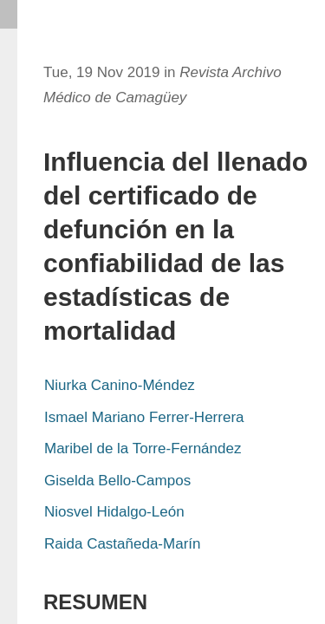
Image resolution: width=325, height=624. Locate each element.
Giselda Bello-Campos (117, 480)
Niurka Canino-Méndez (119, 385)
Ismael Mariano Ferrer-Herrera (144, 417)
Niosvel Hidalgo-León (114, 512)
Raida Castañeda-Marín (122, 544)
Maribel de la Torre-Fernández (142, 448)
